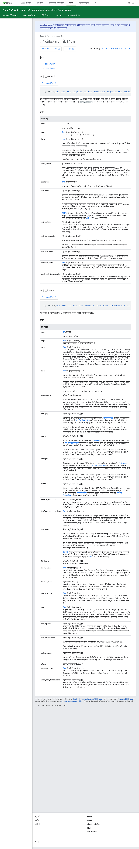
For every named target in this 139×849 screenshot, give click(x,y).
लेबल (63, 132)
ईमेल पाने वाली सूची (102, 25)
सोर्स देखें (70, 49)
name (57, 91)
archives (88, 91)
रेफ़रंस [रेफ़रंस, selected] (71, 3)
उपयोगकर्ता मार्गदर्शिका (56, 3)
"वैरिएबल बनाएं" (108, 418)
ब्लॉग (37, 820)
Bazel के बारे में (26, 3)
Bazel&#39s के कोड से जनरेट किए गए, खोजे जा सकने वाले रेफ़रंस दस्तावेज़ (37, 10)
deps (63, 91)
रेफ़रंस (49, 36)
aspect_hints (99, 91)
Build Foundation (46, 25)
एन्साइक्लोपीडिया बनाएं (60, 36)
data (75, 305)
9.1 (103, 49)
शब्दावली (59, 15)
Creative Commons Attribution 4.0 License (87, 699)
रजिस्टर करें (62, 28)
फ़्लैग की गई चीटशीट (73, 15)
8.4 (118, 49)
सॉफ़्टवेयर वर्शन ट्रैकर (93, 824)
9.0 (107, 49)
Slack (89, 828)
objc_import (50, 64)
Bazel (42, 36)
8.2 (126, 49)
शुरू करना (40, 3)
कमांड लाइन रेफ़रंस (29, 15)
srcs (69, 305)
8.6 (110, 49)
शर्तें (36, 842)
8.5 (114, 49)
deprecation (129, 91)
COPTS (65, 213)
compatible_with (114, 91)
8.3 (122, 49)
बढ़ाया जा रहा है (84, 3)
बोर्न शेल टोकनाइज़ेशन (83, 420)
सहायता (89, 820)
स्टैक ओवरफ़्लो (92, 832)
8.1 (130, 49)
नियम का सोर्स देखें (49, 83)
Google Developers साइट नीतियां (71, 701)
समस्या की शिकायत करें (51, 49)
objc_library (50, 68)
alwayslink (77, 91)
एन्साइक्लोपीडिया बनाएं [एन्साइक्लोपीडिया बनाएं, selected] (10, 15)
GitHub (131, 3)
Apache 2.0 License (126, 699)
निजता (42, 842)
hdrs (69, 91)
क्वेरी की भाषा (45, 15)
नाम (63, 124)
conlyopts (131, 305)
